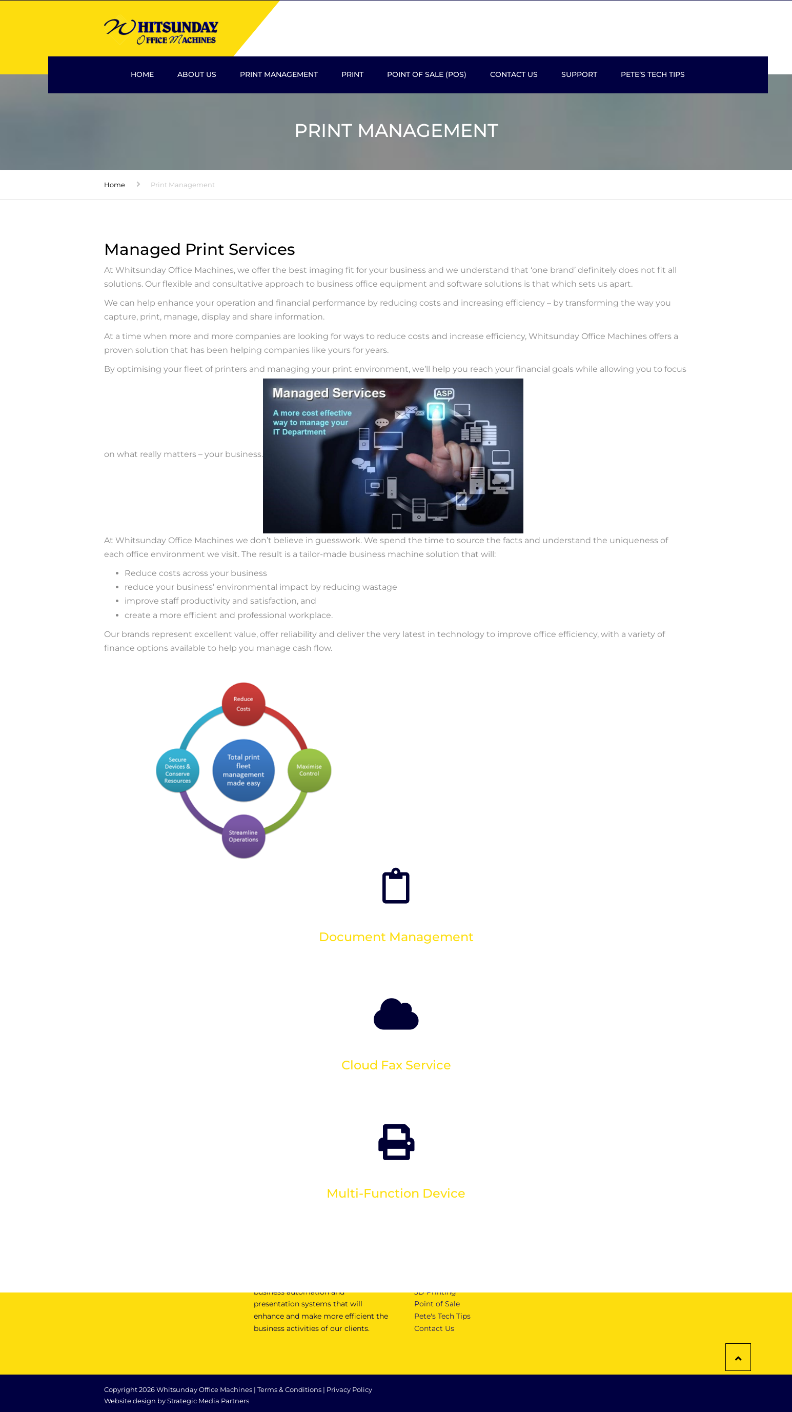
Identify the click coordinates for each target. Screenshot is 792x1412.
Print (352, 74)
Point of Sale (437, 1303)
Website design (130, 1401)
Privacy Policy (349, 1389)
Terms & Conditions (289, 1389)
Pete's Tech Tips (442, 1316)
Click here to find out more (396, 975)
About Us (196, 74)
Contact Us (514, 74)
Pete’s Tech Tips (653, 74)
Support (579, 74)
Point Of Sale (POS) (426, 74)
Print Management (279, 74)
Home (142, 74)
